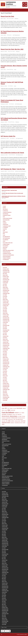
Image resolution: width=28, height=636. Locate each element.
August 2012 (5, 368)
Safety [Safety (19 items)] (9, 420)
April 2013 (5, 355)
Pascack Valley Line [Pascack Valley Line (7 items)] (10, 419)
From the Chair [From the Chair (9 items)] (13, 410)
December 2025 (6, 270)
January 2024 (5, 288)
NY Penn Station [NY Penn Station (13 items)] (5, 419)
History (4, 221)
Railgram (16, 18)
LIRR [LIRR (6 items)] (16, 414)
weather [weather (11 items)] (3, 424)
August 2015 (5, 331)
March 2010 (5, 394)
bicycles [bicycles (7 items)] (8, 408)
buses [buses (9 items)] (15, 408)
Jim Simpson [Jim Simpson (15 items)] (4, 414)
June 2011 (5, 378)
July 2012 (5, 369)
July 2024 (5, 284)
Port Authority (5, 245)
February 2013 (5, 583)
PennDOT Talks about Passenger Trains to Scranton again (12, 193)
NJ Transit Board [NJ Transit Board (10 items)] (8, 417)
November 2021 (6, 319)
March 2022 (5, 313)
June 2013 (5, 352)
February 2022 (6, 314)
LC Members (5, 227)
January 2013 (5, 360)
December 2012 (6, 362)
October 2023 (5, 291)
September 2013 (6, 348)
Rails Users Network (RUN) (8, 250)
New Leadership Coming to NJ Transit (12, 152)
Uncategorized (6, 259)
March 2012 (5, 375)
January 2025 (5, 278)
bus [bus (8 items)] (13, 408)
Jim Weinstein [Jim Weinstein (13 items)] (9, 414)
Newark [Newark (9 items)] (20, 416)
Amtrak (4, 206)
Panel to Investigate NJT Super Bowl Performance (12, 100)
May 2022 (5, 310)
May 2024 (5, 285)
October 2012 (5, 365)
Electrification (5, 213)
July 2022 (5, 307)
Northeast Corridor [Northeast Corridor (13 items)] (14, 417)
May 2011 (5, 380)
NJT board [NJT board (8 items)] (23, 416)
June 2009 (5, 400)
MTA (4, 233)
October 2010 (5, 387)
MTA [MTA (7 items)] (18, 416)
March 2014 (5, 339)
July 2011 (5, 377)
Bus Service (5, 209)
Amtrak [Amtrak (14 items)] (3, 408)
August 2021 (5, 322)
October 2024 (5, 281)
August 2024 (5, 282)
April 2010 (5, 392)
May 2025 (5, 273)
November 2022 (6, 304)
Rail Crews (5, 247)
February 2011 (6, 383)
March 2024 (5, 287)
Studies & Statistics (7, 257)
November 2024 (6, 279)
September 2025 (6, 272)
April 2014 (5, 337)
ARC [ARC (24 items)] (6, 408)
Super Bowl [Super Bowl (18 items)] (23, 420)
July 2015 (5, 333)
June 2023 (5, 296)
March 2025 (5, 275)
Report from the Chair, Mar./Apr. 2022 (12, 49)
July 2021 (5, 323)
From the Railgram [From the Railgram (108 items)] (8, 412)
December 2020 (6, 325)
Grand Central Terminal (7, 218)
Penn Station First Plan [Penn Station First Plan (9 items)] (19, 419)
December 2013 (6, 343)
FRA (4, 216)
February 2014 (6, 340)
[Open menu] (1, 10)
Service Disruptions (7, 256)
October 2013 (5, 346)
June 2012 (5, 371)
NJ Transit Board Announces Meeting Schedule (12, 32)
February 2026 (5, 493)
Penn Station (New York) (8, 242)
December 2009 (6, 397)
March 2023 (5, 299)
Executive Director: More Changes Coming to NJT (14, 66)
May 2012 (5, 372)
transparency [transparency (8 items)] (12, 422)
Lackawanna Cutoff (6, 225)
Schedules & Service (7, 253)
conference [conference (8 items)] (24, 408)
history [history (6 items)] (20, 412)
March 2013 (5, 357)
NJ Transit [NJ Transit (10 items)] (3, 417)
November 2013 (6, 345)
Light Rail (5, 228)
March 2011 (5, 381)
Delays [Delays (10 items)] (3, 410)
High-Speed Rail (6, 219)
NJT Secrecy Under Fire (8, 136)
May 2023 (5, 297)
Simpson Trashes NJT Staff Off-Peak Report (12, 82)
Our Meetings (5, 239)
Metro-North (5, 232)
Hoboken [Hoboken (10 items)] (22, 412)
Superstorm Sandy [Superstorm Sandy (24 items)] (6, 422)
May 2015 (5, 334)
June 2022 (5, 308)
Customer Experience (7, 212)
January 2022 (5, 316)
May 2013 (5, 354)
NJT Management (16, 35)
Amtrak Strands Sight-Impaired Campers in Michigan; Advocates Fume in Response (13, 197)
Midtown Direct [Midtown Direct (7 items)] (19, 414)
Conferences (5, 210)
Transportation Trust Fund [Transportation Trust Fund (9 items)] (18, 422)
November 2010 (6, 386)
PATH (4, 241)
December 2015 (6, 330)
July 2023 (5, 294)
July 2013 (5, 351)
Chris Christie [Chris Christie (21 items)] (19, 408)
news (15, 69)
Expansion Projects (7, 215)
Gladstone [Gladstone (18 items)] (17, 412)
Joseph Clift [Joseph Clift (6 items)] (13, 414)
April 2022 (5, 311)
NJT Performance (6, 238)
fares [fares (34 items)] (9, 410)
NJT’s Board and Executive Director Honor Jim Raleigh (14, 118)
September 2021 (6, 320)
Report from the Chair (7, 16)
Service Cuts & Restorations (20, 171)
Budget (4, 207)
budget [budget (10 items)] (11, 408)
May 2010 (5, 391)
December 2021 (6, 317)
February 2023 (5, 525)
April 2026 (5, 267)
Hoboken (5, 222)
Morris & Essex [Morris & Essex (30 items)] (13, 416)
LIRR (4, 230)
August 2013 (5, 349)
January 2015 (5, 336)
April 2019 (5, 328)
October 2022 (5, 305)
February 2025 (6, 276)
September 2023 (6, 293)
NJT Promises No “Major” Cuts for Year (13, 169)
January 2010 (5, 395)
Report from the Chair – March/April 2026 (9, 190)
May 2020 (5, 326)
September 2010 (6, 389)
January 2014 (5, 342)
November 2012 (6, 363)
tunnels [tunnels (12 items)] (24, 422)
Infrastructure (5, 224)
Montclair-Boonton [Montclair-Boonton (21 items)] (5, 416)
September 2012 (6, 366)
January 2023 (5, 302)
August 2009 (5, 398)
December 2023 (6, 290)
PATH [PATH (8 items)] (14, 419)
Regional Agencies (6, 251)
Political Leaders (6, 244)
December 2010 (6, 384)
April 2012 (5, 374)
